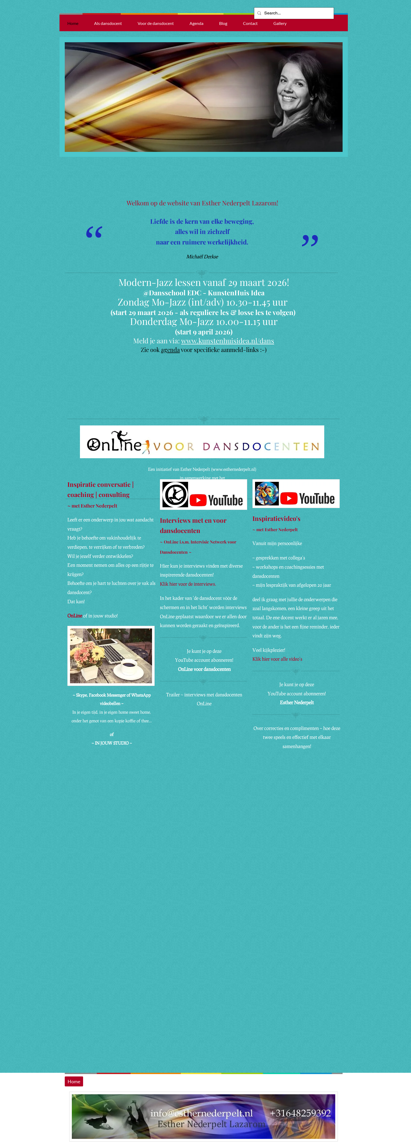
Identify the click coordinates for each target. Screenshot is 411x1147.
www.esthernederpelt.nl (233, 469)
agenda (170, 350)
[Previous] (66, 97)
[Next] (340, 97)
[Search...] (293, 13)
